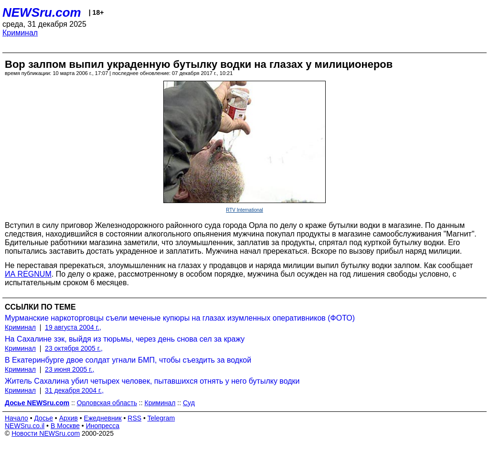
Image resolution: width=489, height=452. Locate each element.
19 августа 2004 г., (73, 327)
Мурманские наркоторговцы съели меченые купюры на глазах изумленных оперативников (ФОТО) (180, 318)
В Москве (65, 426)
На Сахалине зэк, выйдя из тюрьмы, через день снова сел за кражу (124, 339)
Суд (189, 403)
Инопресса (103, 426)
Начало (16, 418)
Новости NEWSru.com (45, 433)
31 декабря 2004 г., (74, 390)
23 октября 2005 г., (74, 348)
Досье (43, 418)
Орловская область (107, 403)
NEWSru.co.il (24, 426)
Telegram (161, 418)
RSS (134, 418)
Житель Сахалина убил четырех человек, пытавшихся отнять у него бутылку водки (152, 381)
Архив (68, 418)
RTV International (244, 210)
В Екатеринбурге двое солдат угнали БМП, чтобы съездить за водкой (128, 360)
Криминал (20, 33)
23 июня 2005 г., (69, 369)
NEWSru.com (41, 12)
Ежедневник (103, 418)
